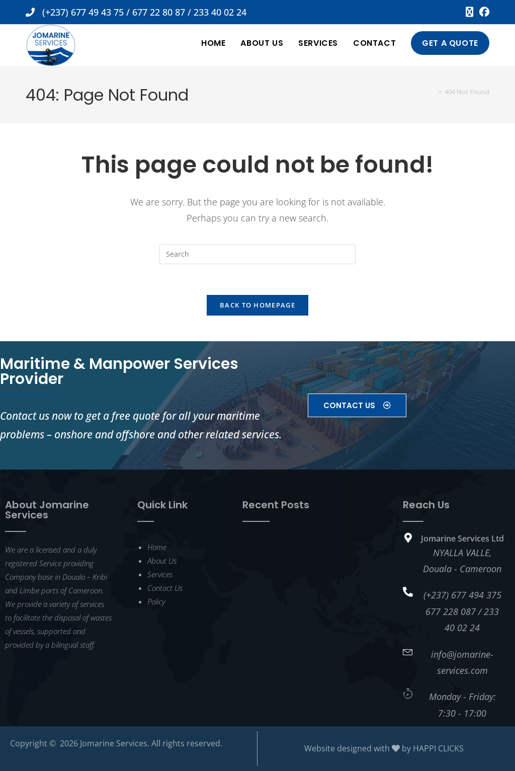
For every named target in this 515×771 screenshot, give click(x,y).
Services (160, 574)
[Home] (431, 91)
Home (156, 547)
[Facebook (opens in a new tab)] (482, 12)
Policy (156, 601)
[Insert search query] (257, 254)
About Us (162, 561)
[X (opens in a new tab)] (469, 12)
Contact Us (165, 588)
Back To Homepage (257, 305)
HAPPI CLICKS (438, 748)
